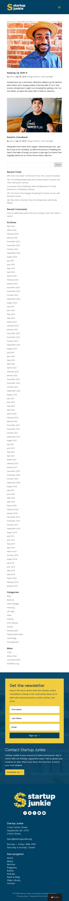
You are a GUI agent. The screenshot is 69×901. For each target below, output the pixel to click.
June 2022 (11, 402)
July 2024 (10, 306)
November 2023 (13, 337)
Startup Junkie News (15, 634)
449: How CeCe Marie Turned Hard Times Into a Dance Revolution (33, 176)
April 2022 (11, 410)
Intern (11, 76)
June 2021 (11, 448)
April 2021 (11, 456)
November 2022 (13, 383)
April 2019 (11, 547)
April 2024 (11, 318)
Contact (11, 883)
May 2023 (11, 360)
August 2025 (12, 257)
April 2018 (11, 574)
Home (10, 858)
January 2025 (12, 283)
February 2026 (12, 234)
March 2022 (12, 414)
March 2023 (12, 368)
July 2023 (10, 352)
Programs (12, 867)
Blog (30, 76)
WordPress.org (13, 663)
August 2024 (12, 303)
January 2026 (12, 237)
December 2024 (13, 287)
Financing (11, 607)
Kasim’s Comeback (17, 137)
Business (36, 76)
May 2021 (11, 452)
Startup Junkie (12, 630)
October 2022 (12, 387)
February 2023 (12, 371)
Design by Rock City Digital (41, 896)
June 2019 (11, 540)
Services (11, 864)
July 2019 (10, 536)
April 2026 (11, 226)
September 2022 (13, 391)
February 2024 (12, 325)
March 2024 (12, 322)
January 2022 (12, 421)
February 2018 (12, 582)
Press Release (12, 623)
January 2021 (12, 467)
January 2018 (12, 586)
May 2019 (11, 544)
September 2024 (13, 299)
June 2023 (11, 356)
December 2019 (13, 517)
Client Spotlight (47, 76)
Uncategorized (13, 642)
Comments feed (13, 660)
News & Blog (13, 877)
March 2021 (12, 459)
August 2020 (12, 486)
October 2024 (12, 295)
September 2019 (13, 528)
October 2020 (12, 479)
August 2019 (12, 532)
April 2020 (11, 502)
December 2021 (13, 425)
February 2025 (12, 280)
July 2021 (10, 444)
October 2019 (12, 525)
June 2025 (11, 264)
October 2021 (12, 433)
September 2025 (13, 253)
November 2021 (13, 429)
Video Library (13, 880)
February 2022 (12, 417)
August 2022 (12, 394)
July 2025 (10, 260)
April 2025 (11, 272)
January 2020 (12, 513)
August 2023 (12, 348)
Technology (11, 638)
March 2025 (12, 276)
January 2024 (12, 329)
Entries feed (12, 656)
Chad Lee (11, 213)
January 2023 (12, 375)
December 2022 (13, 379)
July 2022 (10, 398)
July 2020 (10, 490)
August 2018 (12, 559)
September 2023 (13, 345)
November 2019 (13, 521)
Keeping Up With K (17, 72)
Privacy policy (22, 896)
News (9, 615)
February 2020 (12, 509)
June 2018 (11, 567)
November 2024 (13, 291)
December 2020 (13, 471)
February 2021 (12, 463)
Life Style (10, 611)
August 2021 (12, 440)
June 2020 (11, 494)
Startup (10, 627)
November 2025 (13, 245)
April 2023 (11, 364)
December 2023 (13, 333)
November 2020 (13, 475)
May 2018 (11, 570)
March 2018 (12, 578)
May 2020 (11, 498)
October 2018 (12, 555)
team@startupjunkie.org (19, 839)
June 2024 (11, 310)
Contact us (13, 772)
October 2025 (12, 249)
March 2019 (12, 551)
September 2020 (13, 482)
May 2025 (11, 268)
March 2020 (12, 505)
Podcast (10, 619)
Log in (9, 652)
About (10, 861)
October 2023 (12, 341)
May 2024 (11, 314)
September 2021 (13, 437)
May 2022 (11, 406)
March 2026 (12, 230)
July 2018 (10, 563)
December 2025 (13, 241)
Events (10, 870)
